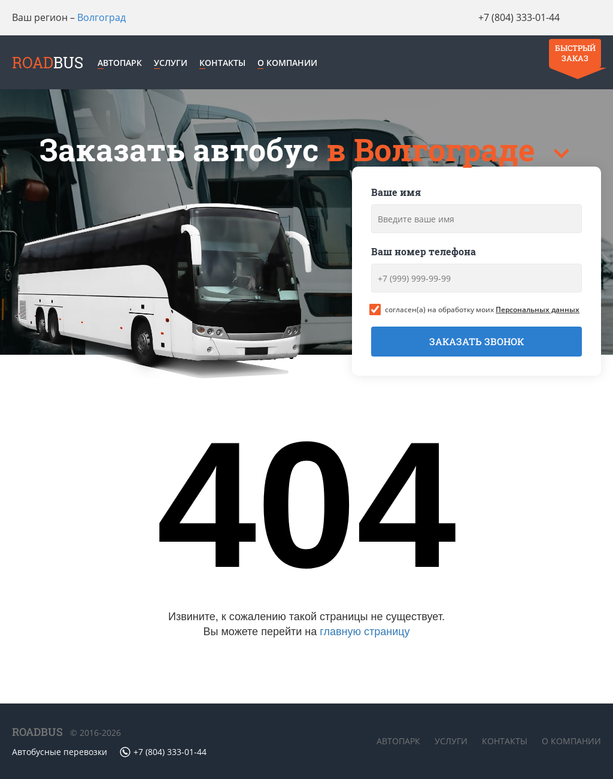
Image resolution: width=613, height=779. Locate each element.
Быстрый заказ (572, 25)
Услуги (185, 64)
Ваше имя (396, 196)
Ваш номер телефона (423, 255)
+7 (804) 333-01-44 (482, 17)
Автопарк (135, 64)
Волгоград (101, 17)
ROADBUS (37, 731)
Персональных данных (537, 314)
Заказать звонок (476, 345)
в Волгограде (434, 154)
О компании (302, 64)
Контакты (237, 64)
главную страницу (364, 636)
